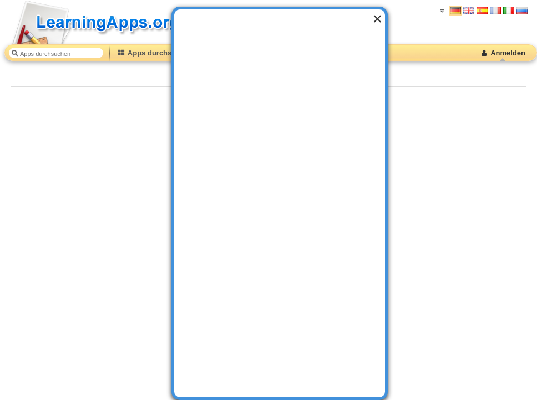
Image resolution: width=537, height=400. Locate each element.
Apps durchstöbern (155, 53)
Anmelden (502, 53)
